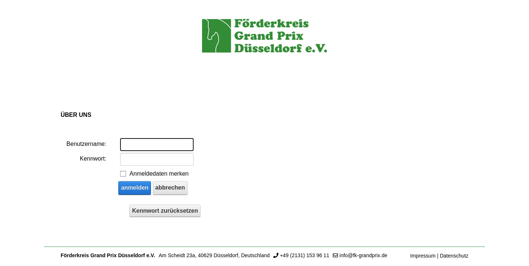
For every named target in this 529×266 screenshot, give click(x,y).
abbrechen (170, 187)
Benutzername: (86, 144)
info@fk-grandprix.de (363, 255)
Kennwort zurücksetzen (165, 211)
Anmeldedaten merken (158, 173)
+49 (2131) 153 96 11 (304, 255)
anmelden (134, 187)
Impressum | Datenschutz (439, 256)
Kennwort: (93, 158)
